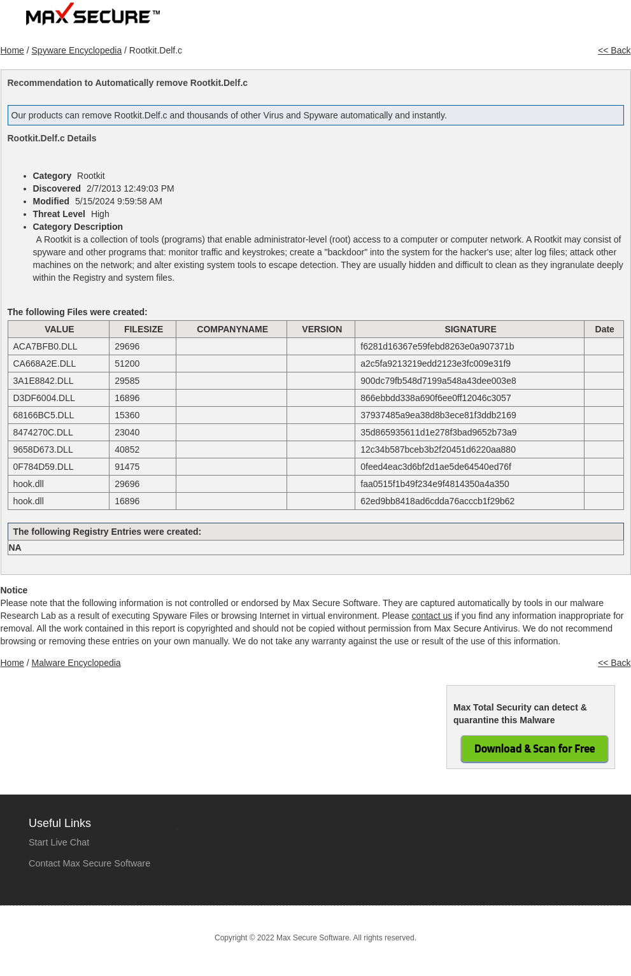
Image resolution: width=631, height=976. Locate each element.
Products (377, 20)
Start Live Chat (59, 842)
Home (323, 20)
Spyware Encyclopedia (77, 50)
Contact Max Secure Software (89, 863)
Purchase (438, 20)
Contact (603, 20)
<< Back (614, 50)
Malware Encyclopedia (76, 663)
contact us (431, 616)
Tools (555, 20)
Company (501, 20)
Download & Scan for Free (534, 748)
